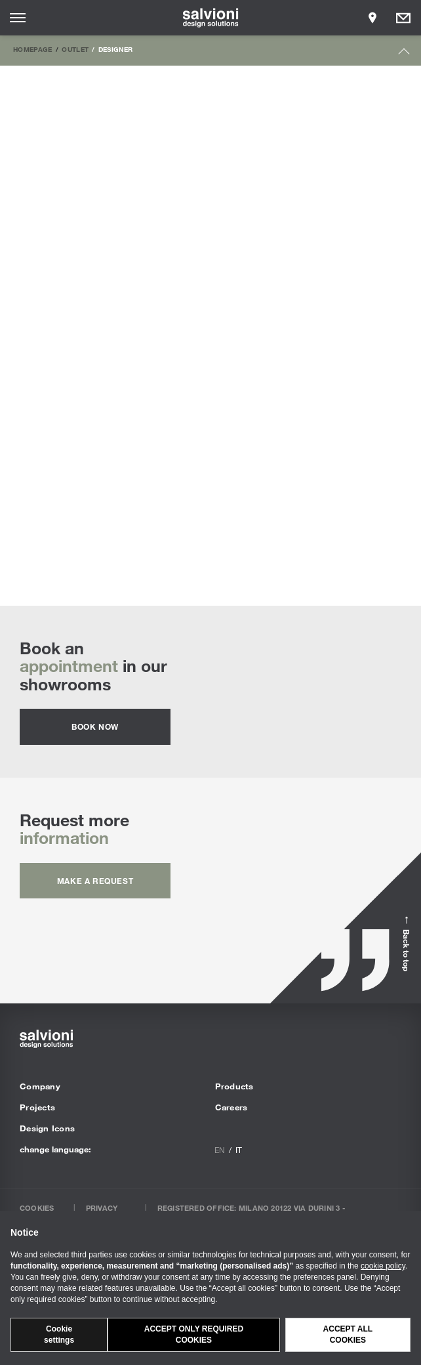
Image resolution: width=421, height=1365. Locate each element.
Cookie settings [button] (59, 1334)
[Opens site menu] (17, 17)
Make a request (95, 880)
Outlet (75, 49)
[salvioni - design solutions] (211, 18)
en (219, 1149)
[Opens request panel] (403, 17)
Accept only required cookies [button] (193, 1334)
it (238, 1149)
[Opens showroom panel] (372, 17)
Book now (95, 726)
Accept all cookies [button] (348, 1334)
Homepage (32, 49)
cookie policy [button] (383, 1265)
